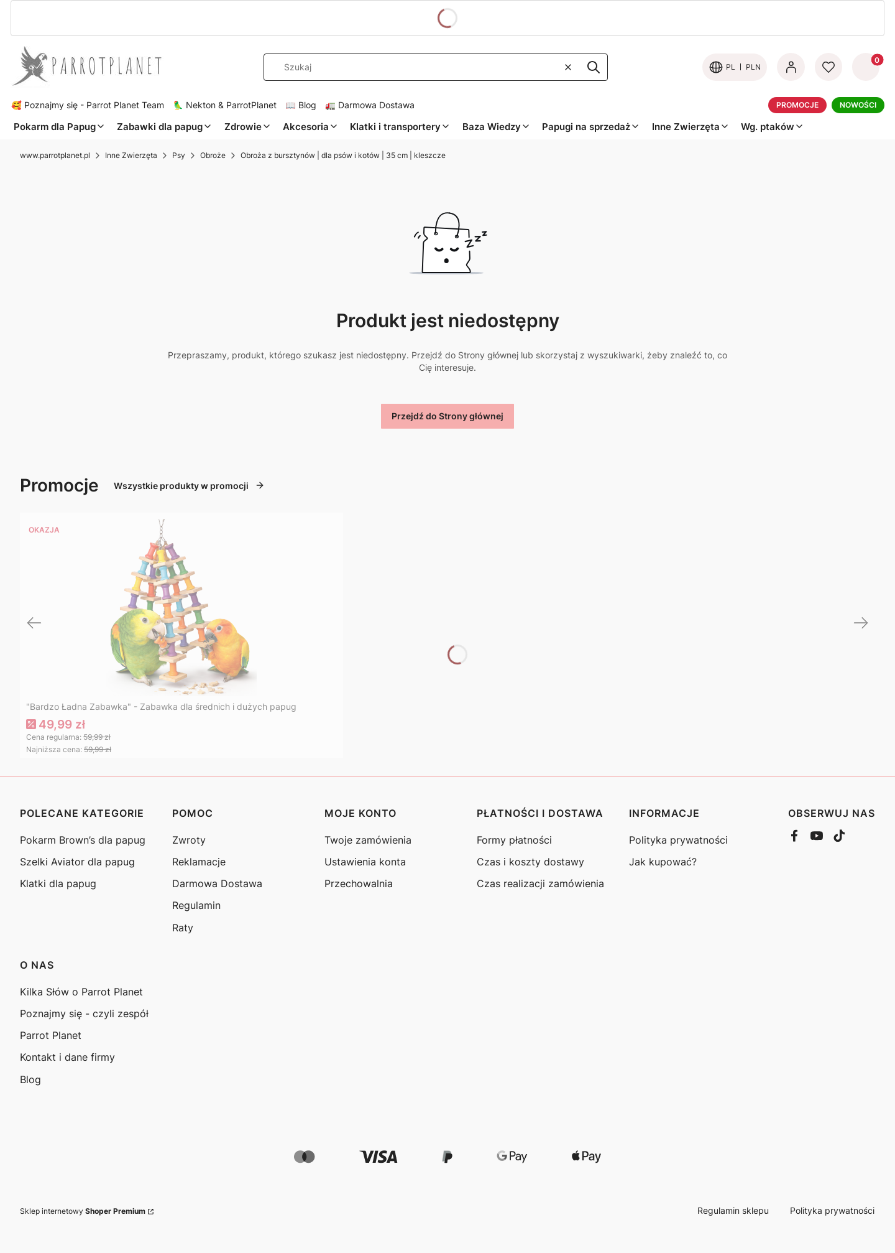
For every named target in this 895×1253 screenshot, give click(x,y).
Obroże (213, 155)
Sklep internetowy (82, 1211)
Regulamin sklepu (733, 1210)
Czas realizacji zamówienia (540, 883)
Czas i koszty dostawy (530, 861)
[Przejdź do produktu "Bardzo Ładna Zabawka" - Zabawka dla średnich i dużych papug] (181, 607)
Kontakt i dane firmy (67, 1057)
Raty (182, 927)
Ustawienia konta (365, 861)
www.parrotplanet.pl (55, 155)
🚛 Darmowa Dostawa (370, 105)
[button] (593, 67)
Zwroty (189, 840)
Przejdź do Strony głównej (447, 416)
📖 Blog (300, 105)
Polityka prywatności (678, 840)
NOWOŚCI (858, 104)
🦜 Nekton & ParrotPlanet (225, 105)
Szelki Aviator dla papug (77, 861)
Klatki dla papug (58, 883)
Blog (30, 1079)
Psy (178, 155)
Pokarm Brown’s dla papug (82, 840)
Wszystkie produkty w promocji (189, 485)
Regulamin (196, 905)
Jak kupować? (663, 861)
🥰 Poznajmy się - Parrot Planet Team (87, 105)
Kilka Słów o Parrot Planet (81, 991)
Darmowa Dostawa (217, 883)
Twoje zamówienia (367, 840)
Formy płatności (514, 840)
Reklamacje (199, 861)
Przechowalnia (358, 883)
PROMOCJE (797, 104)
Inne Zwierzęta (131, 155)
